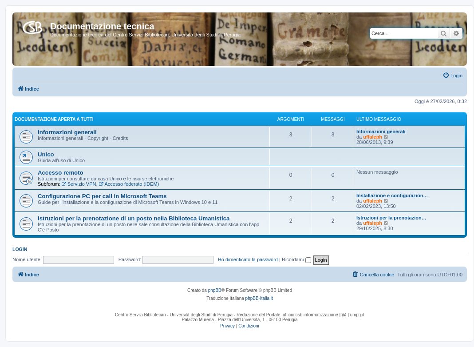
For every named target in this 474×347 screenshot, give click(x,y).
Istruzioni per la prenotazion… (391, 217)
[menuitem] (452, 75)
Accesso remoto (60, 172)
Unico (46, 154)
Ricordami (296, 259)
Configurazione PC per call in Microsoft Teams (102, 196)
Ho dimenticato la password (248, 259)
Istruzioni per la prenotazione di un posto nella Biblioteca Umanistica (133, 218)
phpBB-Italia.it (259, 298)
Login (19, 249)
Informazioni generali (67, 132)
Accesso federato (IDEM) (129, 184)
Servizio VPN (79, 184)
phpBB (214, 290)
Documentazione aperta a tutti (54, 119)
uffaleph (372, 137)
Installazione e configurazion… (392, 195)
